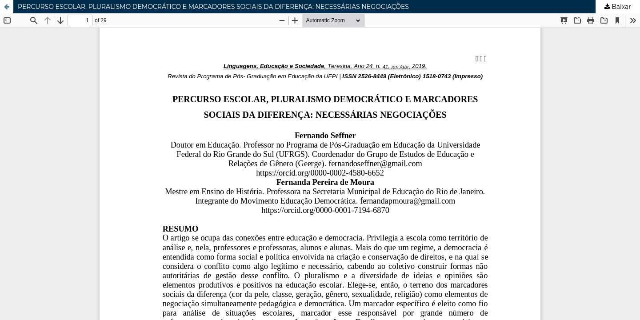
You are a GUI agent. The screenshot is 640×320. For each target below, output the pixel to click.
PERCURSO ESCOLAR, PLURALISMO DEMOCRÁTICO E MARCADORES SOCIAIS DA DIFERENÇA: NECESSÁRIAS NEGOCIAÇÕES (213, 7)
